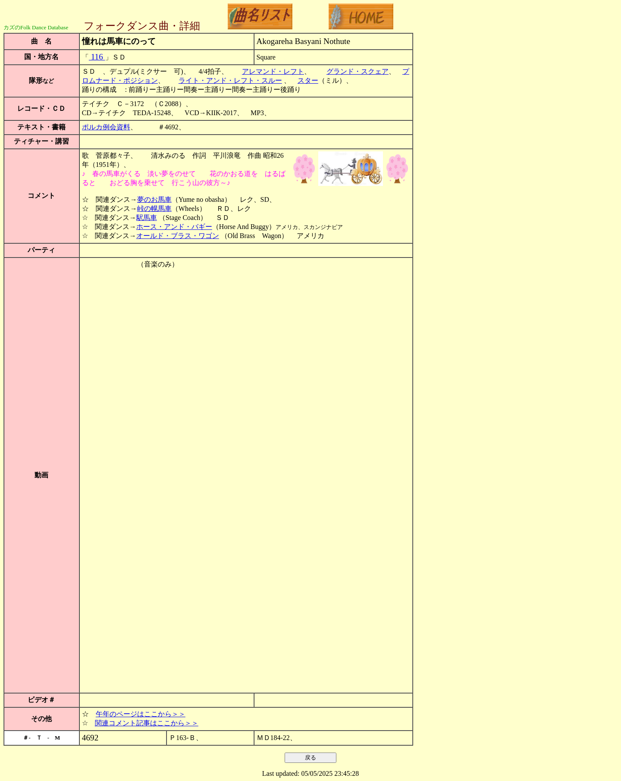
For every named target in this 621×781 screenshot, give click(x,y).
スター (308, 80)
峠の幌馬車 (154, 208)
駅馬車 (146, 217)
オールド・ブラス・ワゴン (177, 235)
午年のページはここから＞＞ (140, 714)
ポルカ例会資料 (106, 127)
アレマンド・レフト (273, 71)
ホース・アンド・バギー (174, 226)
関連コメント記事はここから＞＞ (146, 723)
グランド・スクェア (357, 71)
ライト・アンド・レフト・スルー (230, 80)
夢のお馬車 (154, 199)
